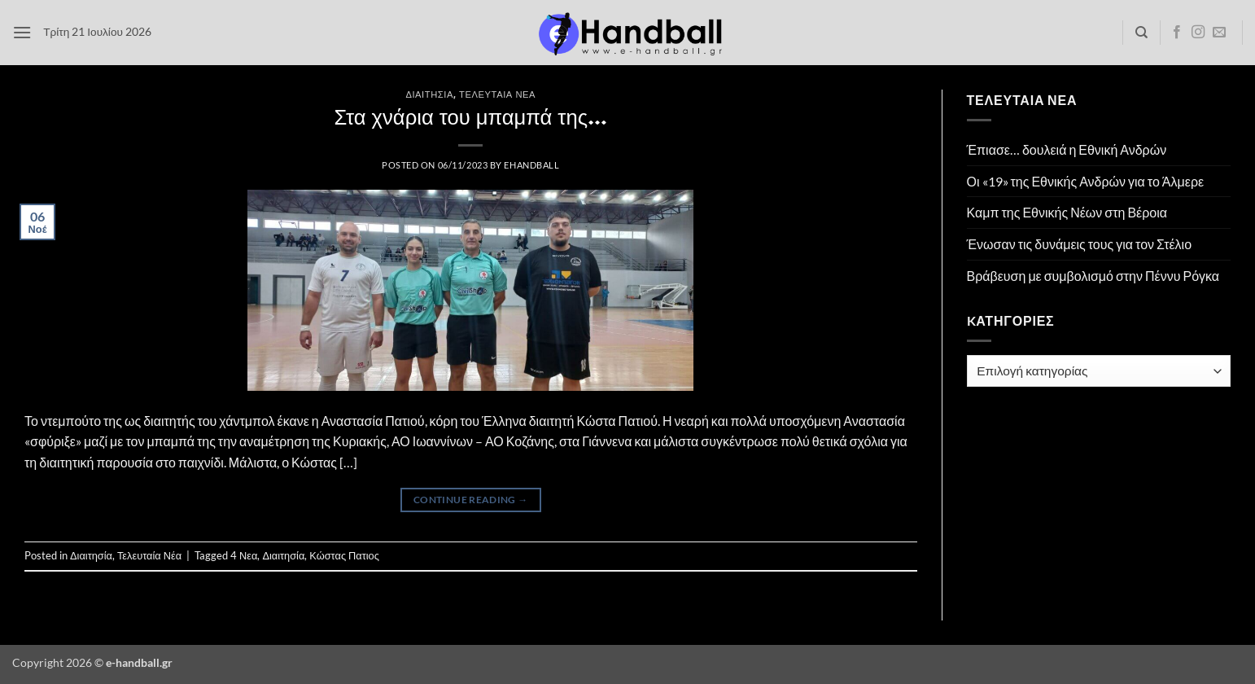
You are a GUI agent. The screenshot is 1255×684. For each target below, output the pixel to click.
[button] (22, 32)
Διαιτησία (429, 94)
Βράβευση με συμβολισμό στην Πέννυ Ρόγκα (1093, 275)
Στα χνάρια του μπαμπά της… (470, 116)
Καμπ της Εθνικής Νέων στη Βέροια (1067, 212)
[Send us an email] (1219, 32)
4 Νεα (243, 555)
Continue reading (470, 499)
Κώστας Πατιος (344, 555)
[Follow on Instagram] (1198, 32)
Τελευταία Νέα (497, 94)
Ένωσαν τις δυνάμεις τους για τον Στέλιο (1079, 244)
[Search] (1141, 32)
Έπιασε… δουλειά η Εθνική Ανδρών (1067, 149)
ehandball (531, 165)
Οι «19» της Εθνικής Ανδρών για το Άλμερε (1086, 181)
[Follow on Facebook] (1176, 32)
